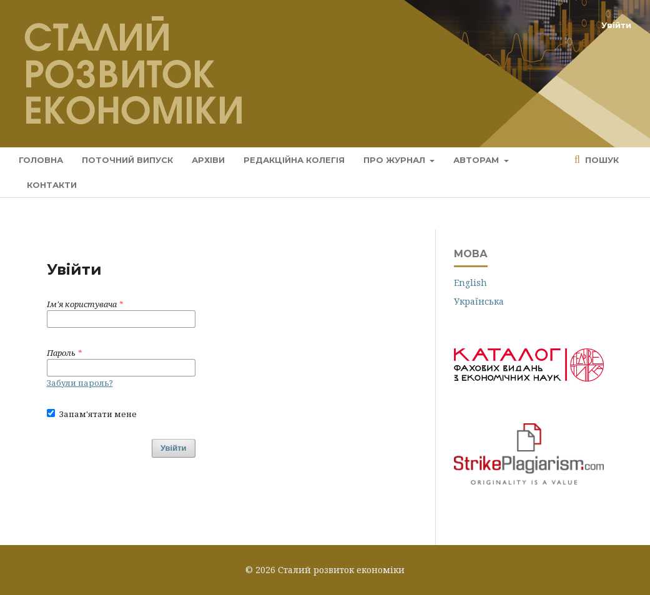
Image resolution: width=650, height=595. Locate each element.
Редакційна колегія (294, 160)
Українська (479, 301)
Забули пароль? (80, 382)
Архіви (208, 160)
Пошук (601, 160)
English (470, 282)
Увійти (616, 25)
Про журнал (395, 160)
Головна (41, 160)
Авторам (477, 160)
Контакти (52, 185)
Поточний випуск (127, 160)
